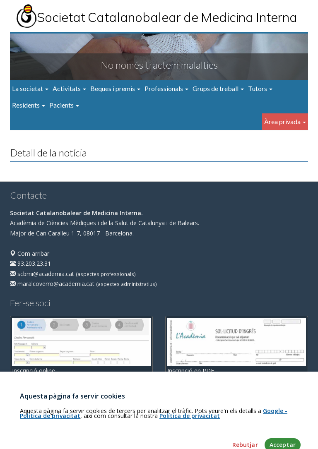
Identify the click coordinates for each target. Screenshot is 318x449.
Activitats (69, 88)
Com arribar (29, 253)
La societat (30, 88)
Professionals (166, 88)
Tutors (260, 88)
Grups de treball (218, 88)
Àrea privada (285, 121)
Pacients (64, 105)
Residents (28, 105)
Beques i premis (115, 88)
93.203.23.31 (30, 263)
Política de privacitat (189, 430)
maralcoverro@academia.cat (52, 284)
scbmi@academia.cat (42, 274)
